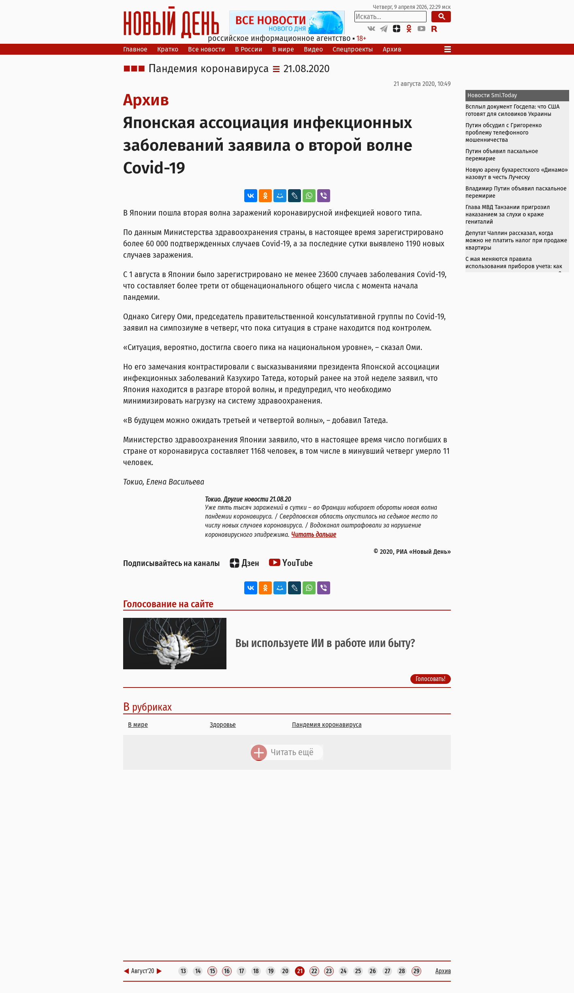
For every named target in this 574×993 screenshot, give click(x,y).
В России (248, 49)
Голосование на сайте (168, 604)
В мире (283, 49)
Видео (313, 49)
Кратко (167, 49)
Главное (135, 49)
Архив (392, 49)
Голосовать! (431, 679)
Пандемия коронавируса (208, 69)
